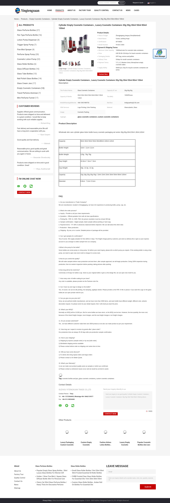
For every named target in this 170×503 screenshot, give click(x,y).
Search (121, 3)
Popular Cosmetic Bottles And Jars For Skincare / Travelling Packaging (144, 443)
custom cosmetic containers (105, 378)
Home (49, 10)
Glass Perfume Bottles (26, 30)
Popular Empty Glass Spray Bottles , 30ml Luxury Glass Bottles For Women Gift (52, 472)
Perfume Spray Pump (26, 54)
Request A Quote (138, 3)
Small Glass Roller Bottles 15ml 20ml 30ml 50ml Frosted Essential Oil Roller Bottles (88, 472)
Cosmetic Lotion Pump (26, 59)
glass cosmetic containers (87, 378)
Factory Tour (85, 10)
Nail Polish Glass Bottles (27, 78)
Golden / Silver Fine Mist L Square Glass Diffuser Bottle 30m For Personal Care (51, 477)
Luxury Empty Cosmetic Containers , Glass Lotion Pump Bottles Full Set (124, 443)
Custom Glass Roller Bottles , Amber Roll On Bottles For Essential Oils (87, 483)
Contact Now (103, 74)
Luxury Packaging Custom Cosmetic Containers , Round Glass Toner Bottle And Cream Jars (67, 443)
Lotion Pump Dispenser (27, 40)
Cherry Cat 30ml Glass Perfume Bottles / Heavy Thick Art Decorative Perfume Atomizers (52, 483)
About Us (71, 10)
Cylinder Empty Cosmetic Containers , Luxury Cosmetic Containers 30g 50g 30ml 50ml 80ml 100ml (75, 71)
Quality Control (101, 10)
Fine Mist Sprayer (24, 49)
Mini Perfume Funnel (25, 98)
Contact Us (117, 10)
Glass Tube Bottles (25, 74)
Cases (136, 10)
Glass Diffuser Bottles (26, 69)
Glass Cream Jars (24, 83)
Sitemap (17, 488)
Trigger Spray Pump (25, 45)
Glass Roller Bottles (25, 64)
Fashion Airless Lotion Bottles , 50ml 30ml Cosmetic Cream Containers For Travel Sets (105, 443)
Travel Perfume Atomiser (27, 93)
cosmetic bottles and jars (70, 378)
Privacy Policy (47, 500)
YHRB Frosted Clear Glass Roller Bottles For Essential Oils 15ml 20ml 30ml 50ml (87, 477)
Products (59, 10)
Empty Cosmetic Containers (39, 19)
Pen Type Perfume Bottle (27, 35)
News (128, 10)
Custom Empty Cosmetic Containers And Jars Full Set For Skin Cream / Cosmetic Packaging (86, 443)
